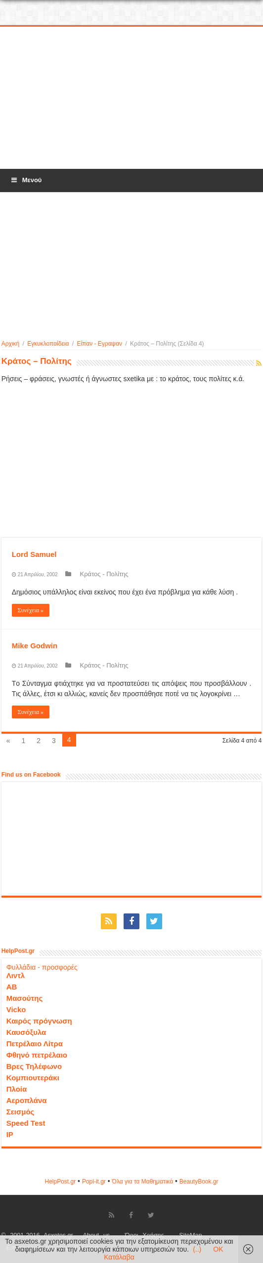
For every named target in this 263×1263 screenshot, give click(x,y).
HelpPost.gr (60, 1181)
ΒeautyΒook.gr (199, 1181)
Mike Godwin (35, 645)
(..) (197, 1249)
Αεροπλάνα (26, 1100)
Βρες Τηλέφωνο (34, 1066)
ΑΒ (11, 987)
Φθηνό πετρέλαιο (36, 1055)
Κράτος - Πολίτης (104, 574)
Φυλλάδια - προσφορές (42, 967)
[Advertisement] (131, 98)
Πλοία (16, 1089)
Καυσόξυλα (26, 1032)
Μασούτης (24, 998)
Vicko (16, 1009)
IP (9, 1134)
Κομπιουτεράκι (32, 1077)
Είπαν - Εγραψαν (99, 343)
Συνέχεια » (31, 610)
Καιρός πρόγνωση (39, 1021)
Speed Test (25, 1123)
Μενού (26, 180)
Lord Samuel (34, 554)
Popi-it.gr (94, 1181)
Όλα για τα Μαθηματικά (143, 1181)
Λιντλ (15, 975)
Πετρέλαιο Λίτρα (34, 1043)
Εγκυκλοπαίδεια (48, 343)
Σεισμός (20, 1111)
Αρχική (10, 343)
